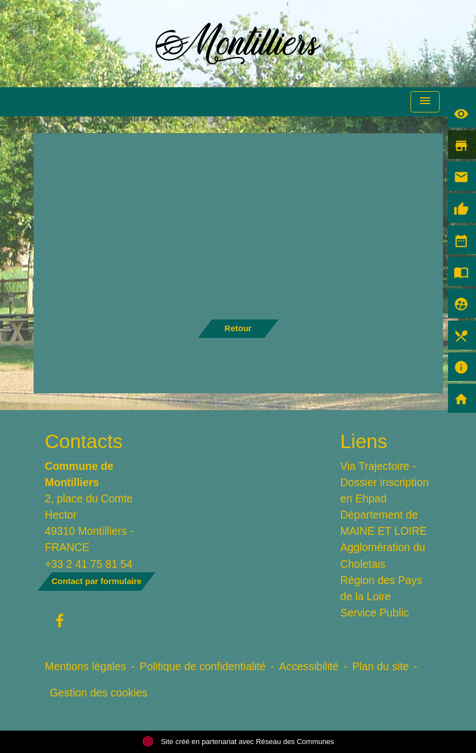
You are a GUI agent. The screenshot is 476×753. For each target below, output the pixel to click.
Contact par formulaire (97, 581)
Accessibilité (309, 666)
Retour (238, 328)
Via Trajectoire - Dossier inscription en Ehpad (384, 482)
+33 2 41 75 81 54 (89, 564)
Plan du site (380, 666)
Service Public (374, 612)
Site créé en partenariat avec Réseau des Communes (238, 741)
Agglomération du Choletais (383, 555)
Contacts (84, 441)
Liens (364, 441)
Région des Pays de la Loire (381, 588)
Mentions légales (85, 666)
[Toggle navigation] (425, 102)
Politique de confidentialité (202, 666)
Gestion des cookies (98, 692)
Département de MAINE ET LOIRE (383, 523)
